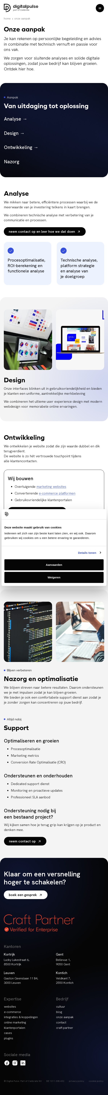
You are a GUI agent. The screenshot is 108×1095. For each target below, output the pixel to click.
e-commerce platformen (57, 493)
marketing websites (51, 486)
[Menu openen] (100, 8)
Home (7, 18)
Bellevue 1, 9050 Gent (63, 962)
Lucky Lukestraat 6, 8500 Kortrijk (16, 962)
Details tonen (87, 552)
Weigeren (54, 577)
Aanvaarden (54, 564)
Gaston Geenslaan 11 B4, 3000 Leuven (21, 980)
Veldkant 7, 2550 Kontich (64, 980)
